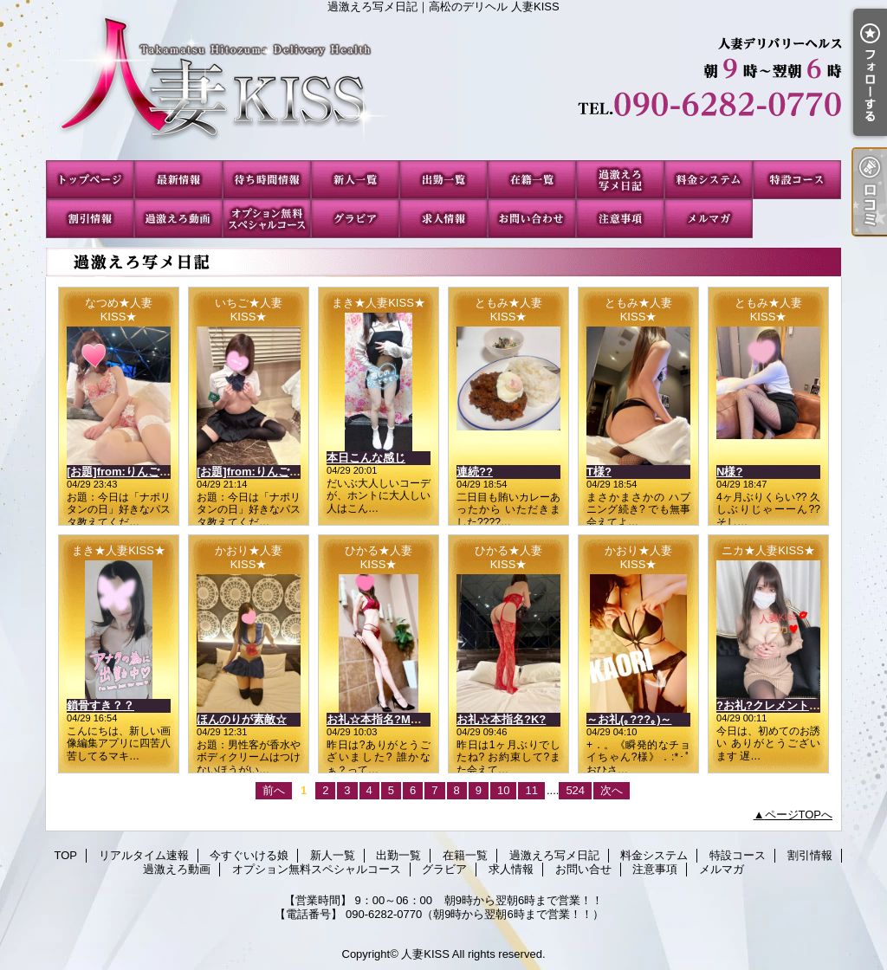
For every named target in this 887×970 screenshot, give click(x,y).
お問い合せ (532, 218)
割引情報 (90, 218)
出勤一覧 (443, 179)
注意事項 (620, 218)
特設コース (797, 179)
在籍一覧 (532, 179)
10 (503, 790)
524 (575, 790)
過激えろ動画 (178, 218)
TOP (90, 179)
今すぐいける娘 (267, 179)
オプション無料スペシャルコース (267, 218)
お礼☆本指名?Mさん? (383, 719)
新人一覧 (355, 179)
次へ (611, 790)
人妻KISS (425, 953)
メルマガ (708, 218)
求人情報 (443, 218)
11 (531, 790)
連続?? (474, 471)
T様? (599, 471)
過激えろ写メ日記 (620, 179)
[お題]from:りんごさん (124, 471)
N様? (729, 471)
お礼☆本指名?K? (501, 719)
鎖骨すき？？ (100, 705)
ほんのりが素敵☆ (242, 719)
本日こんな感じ (366, 457)
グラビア (355, 218)
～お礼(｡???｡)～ (628, 719)
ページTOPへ (799, 814)
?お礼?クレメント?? (769, 705)
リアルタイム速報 (178, 179)
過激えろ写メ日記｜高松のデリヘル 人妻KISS (443, 86)
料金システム (708, 179)
